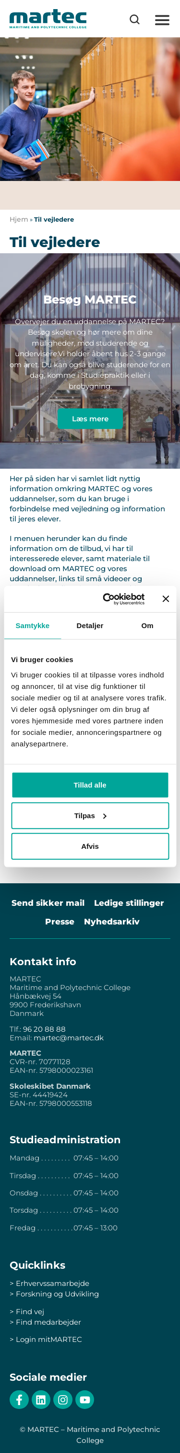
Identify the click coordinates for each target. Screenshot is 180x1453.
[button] (162, 20)
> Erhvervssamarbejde (49, 1283)
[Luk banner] (165, 599)
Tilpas (90, 815)
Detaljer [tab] (90, 625)
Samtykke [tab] (32, 625)
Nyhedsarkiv (112, 921)
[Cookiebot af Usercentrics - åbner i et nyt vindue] (107, 599)
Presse (59, 921)
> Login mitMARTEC (46, 1339)
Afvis (90, 846)
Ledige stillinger (129, 903)
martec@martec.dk (69, 1037)
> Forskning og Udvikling (54, 1293)
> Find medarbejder (45, 1322)
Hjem (19, 219)
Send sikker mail (48, 903)
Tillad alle (89, 784)
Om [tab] (148, 625)
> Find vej (27, 1311)
